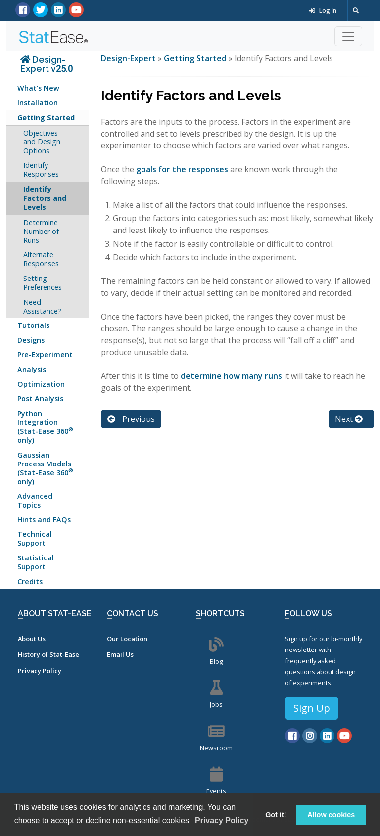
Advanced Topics (34, 500)
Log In (322, 10)
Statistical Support (35, 562)
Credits (30, 581)
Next (349, 419)
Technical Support (34, 538)
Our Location (127, 638)
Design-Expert (129, 58)
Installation (37, 102)
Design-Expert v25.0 (46, 64)
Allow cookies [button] (331, 815)
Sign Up (311, 708)
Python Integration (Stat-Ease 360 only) (45, 427)
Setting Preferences (42, 283)
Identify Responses (41, 169)
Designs (31, 340)
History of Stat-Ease (48, 654)
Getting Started (46, 117)
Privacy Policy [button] (222, 820)
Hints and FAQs (44, 519)
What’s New (38, 88)
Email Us (120, 654)
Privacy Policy (39, 670)
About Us (32, 638)
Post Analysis (40, 398)
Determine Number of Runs (41, 231)
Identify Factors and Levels (44, 198)
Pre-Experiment (45, 354)
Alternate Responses (41, 259)
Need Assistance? (42, 306)
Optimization (41, 384)
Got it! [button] (275, 815)
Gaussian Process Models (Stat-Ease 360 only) (45, 468)
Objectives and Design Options (41, 141)
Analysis (31, 369)
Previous (131, 419)
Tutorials (33, 325)
